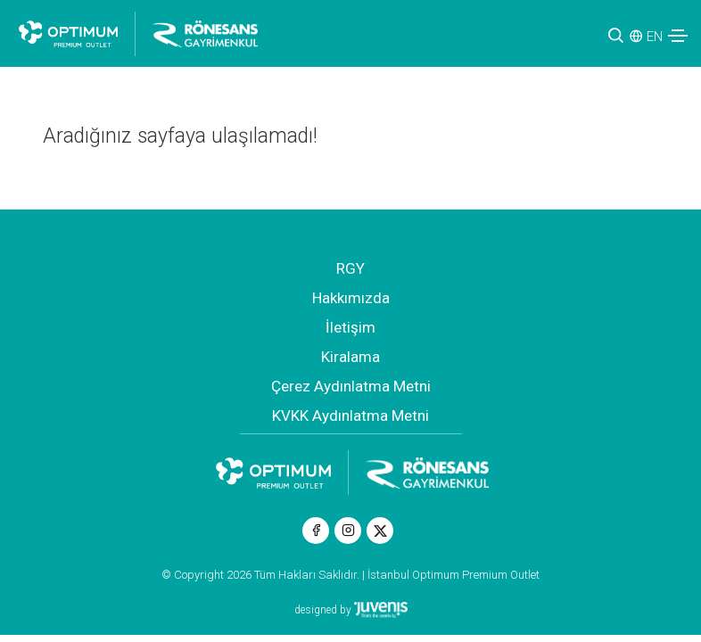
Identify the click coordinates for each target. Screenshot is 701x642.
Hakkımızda (351, 298)
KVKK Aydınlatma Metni (350, 415)
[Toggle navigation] (678, 35)
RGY (350, 268)
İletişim (350, 327)
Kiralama (350, 357)
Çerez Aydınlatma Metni (351, 386)
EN (655, 37)
